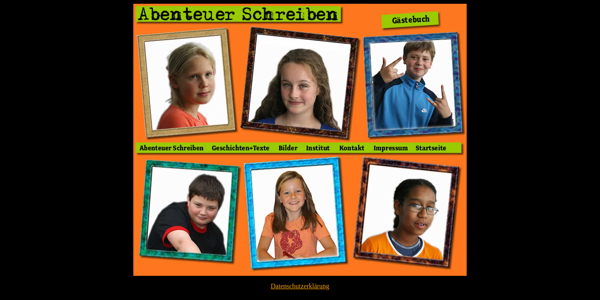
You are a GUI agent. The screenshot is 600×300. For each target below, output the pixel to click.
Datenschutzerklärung (300, 286)
